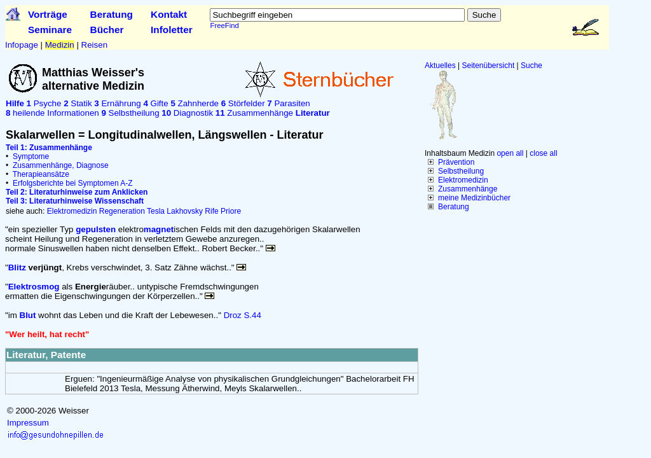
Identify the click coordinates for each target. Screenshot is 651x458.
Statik (78, 103)
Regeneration (122, 211)
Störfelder (243, 103)
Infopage (21, 45)
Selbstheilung (461, 171)
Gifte (155, 103)
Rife (211, 211)
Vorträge (47, 14)
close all (543, 153)
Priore (231, 211)
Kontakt (169, 14)
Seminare (50, 29)
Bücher (107, 29)
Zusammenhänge (467, 188)
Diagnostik (187, 113)
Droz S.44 (242, 315)
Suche (531, 65)
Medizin (59, 45)
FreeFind (224, 25)
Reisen (94, 45)
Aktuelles (440, 65)
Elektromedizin (463, 180)
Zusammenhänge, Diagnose (61, 165)
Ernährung (117, 103)
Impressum (28, 422)
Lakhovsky (185, 211)
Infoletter (172, 29)
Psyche (44, 103)
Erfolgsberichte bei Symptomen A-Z (73, 183)
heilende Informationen (52, 113)
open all (510, 153)
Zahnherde (194, 103)
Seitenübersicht (488, 65)
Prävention (456, 162)
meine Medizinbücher (474, 197)
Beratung (111, 14)
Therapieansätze (41, 174)
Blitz (17, 267)
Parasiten (288, 103)
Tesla (156, 211)
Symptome (31, 156)
